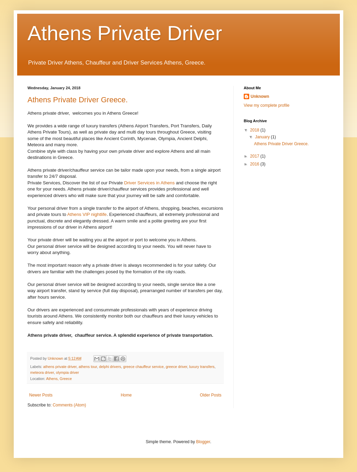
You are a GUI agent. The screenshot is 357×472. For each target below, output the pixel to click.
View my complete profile (266, 105)
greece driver (176, 367)
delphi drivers (110, 367)
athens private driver (60, 367)
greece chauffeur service (143, 367)
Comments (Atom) (69, 405)
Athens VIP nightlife (87, 214)
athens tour (88, 367)
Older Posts (210, 395)
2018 (255, 130)
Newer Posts (41, 395)
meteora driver (42, 372)
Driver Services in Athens (149, 182)
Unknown (260, 96)
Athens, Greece (59, 379)
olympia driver (67, 372)
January (263, 137)
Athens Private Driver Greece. (77, 99)
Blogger (203, 441)
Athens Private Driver (124, 33)
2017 (255, 156)
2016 (255, 164)
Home (126, 395)
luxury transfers (202, 367)
